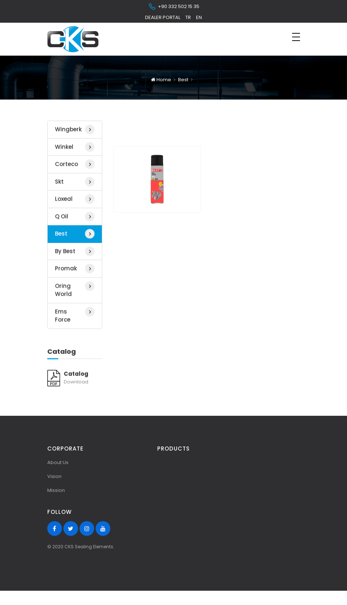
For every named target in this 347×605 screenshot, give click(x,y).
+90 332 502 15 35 (173, 7)
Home (161, 79)
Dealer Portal (162, 17)
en (199, 17)
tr (188, 17)
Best (183, 79)
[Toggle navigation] (296, 37)
